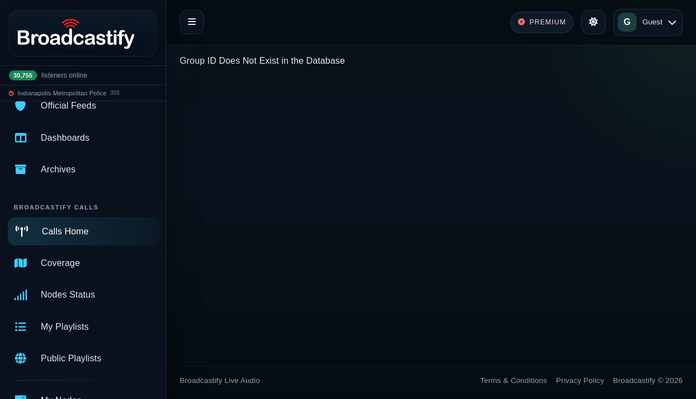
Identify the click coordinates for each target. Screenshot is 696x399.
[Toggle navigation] (192, 22)
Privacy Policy (580, 380)
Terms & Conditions (513, 380)
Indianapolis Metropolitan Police (62, 93)
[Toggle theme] (593, 22)
